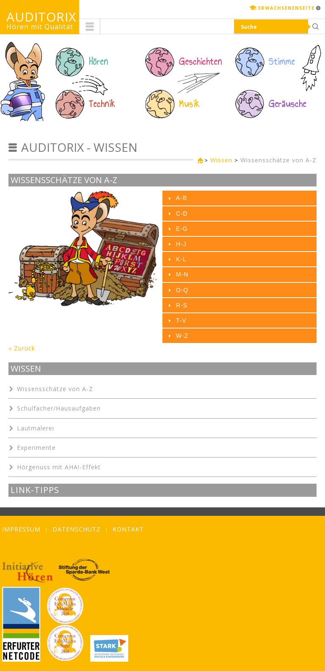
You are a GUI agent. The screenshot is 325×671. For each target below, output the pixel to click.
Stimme (282, 62)
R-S (181, 305)
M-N (182, 274)
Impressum (21, 529)
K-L (181, 259)
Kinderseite (198, 161)
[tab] (239, 198)
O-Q (182, 290)
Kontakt (128, 529)
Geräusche (287, 104)
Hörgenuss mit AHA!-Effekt (59, 467)
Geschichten (200, 62)
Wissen (221, 160)
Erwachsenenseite (286, 8)
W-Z (182, 335)
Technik (102, 104)
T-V (181, 320)
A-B (181, 197)
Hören (98, 62)
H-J (181, 244)
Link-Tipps (35, 490)
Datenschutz (76, 529)
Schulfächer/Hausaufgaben (59, 408)
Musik (189, 104)
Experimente (36, 448)
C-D (182, 213)
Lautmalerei (35, 428)
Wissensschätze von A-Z (278, 160)
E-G (182, 228)
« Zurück (21, 348)
